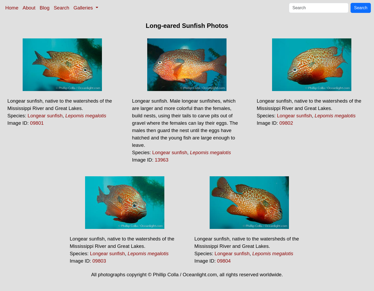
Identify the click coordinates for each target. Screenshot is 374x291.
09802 (286, 123)
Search (61, 8)
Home (11, 8)
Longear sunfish (45, 115)
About (29, 8)
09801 (37, 123)
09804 (224, 261)
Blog (45, 8)
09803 (99, 261)
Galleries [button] (83, 8)
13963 (161, 160)
